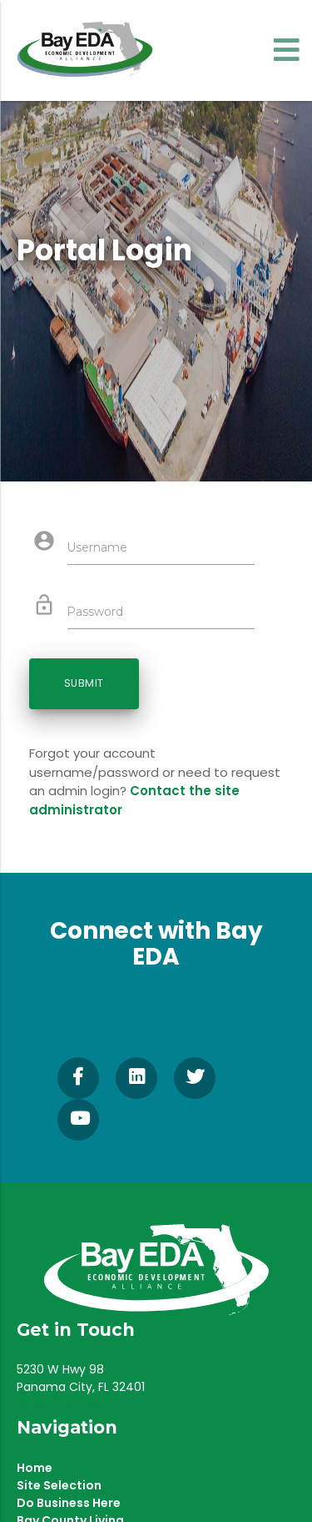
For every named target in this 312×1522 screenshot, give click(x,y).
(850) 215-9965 (63, 1404)
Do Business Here (69, 1502)
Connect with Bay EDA (156, 944)
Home (34, 1467)
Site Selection (59, 1485)
